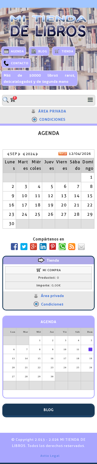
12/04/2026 (80, 153)
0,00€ (48, 285)
